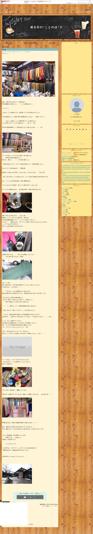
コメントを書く (53, 506)
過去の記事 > (52, 43)
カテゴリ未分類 (66, 188)
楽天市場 (90, 3)
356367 (88, 10)
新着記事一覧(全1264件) (30, 43)
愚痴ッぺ (64, 193)
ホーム (2, 12)
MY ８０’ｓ (65, 208)
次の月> (82, 144)
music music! (65, 213)
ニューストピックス (76, 163)
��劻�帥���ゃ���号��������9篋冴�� (76, 167)
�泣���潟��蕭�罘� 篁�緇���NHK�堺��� (76, 179)
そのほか (5, 3)
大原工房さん (5, 108)
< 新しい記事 (8, 43)
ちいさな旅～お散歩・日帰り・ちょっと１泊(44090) (18, 51)
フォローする (76, 121)
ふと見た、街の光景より (68, 201)
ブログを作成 (83, 3)
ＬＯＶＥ (64, 194)
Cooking (64, 211)
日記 (6, 12)
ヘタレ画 (64, 209)
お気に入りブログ (76, 150)
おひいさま (65, 203)
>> (70, 3)
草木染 (4, 49)
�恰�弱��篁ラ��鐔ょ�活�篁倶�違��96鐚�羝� (76, 165)
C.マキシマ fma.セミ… (67, 152)
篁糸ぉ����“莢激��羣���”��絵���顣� (75, 177)
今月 (77, 144)
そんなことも (65, 199)
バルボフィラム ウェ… (67, 154)
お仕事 (63, 191)
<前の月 (70, 144)
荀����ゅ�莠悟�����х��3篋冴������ (76, 175)
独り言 (63, 189)
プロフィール (12, 12)
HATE (63, 198)
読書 (63, 206)
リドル (63, 214)
